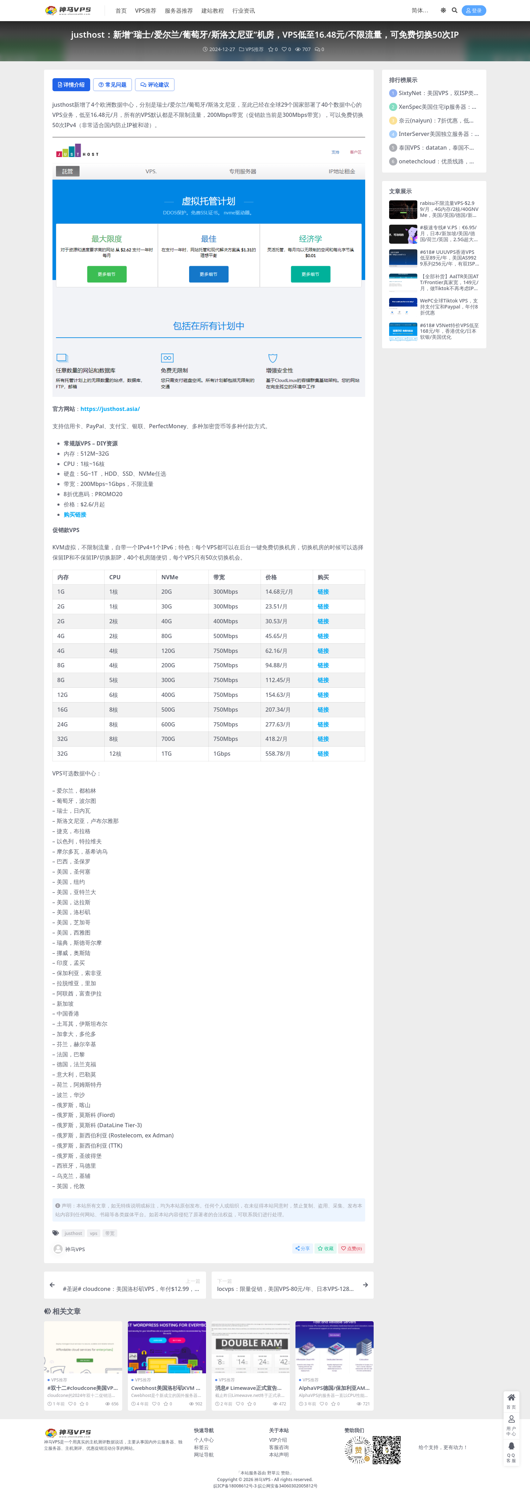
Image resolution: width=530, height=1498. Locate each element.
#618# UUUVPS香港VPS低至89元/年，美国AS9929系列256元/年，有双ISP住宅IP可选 (448, 260)
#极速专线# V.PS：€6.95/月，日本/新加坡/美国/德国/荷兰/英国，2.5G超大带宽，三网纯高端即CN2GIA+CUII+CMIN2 (449, 239)
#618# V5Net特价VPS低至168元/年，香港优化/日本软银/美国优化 (449, 331)
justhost (73, 1233)
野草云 (273, 1473)
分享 (302, 1248)
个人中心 (204, 1440)
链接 (323, 592)
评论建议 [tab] (158, 84)
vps (94, 1233)
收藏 (325, 1248)
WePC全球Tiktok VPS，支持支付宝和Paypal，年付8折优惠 (449, 306)
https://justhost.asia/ (110, 409)
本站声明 (279, 1455)
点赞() (351, 1248)
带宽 (109, 1233)
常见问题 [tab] (115, 84)
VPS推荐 (254, 49)
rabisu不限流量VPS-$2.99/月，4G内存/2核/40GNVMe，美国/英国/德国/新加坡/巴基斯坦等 (449, 212)
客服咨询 (279, 1447)
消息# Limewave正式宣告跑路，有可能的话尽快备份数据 (249, 1391)
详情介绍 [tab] (72, 84)
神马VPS (68, 1249)
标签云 (201, 1447)
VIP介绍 (278, 1440)
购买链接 (75, 514)
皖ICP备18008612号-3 (235, 1486)
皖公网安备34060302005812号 (288, 1486)
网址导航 (204, 1455)
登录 (474, 10)
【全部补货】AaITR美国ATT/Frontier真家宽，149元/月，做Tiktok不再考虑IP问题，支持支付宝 (449, 285)
